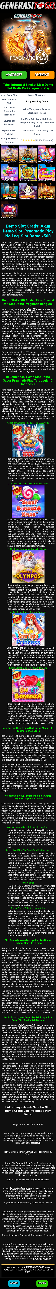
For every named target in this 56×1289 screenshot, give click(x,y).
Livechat (42, 75)
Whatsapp (14, 75)
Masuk (42, 1283)
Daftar (14, 1283)
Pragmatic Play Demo (37, 101)
